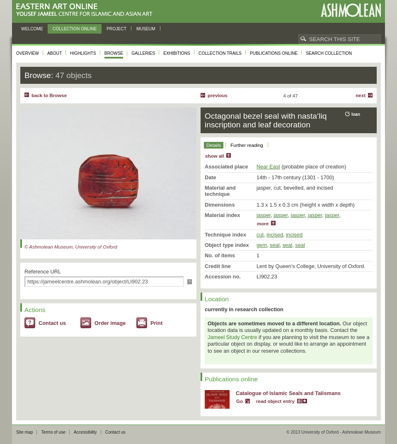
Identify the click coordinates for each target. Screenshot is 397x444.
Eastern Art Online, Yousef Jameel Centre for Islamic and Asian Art (86, 10)
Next (361, 95)
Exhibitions (176, 53)
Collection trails (220, 53)
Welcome (32, 29)
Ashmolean (351, 10)
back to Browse (49, 95)
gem (262, 245)
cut (260, 235)
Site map (24, 432)
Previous (218, 95)
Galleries (143, 53)
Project (116, 29)
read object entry (275, 401)
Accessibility (85, 432)
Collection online (75, 29)
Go (239, 401)
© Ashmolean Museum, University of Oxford (70, 246)
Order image (110, 323)
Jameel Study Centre (232, 337)
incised (274, 235)
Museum (145, 29)
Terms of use (53, 432)
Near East (268, 166)
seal (274, 245)
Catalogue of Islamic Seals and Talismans (288, 393)
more (263, 223)
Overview (27, 53)
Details (213, 145)
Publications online (274, 53)
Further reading (246, 145)
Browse (113, 53)
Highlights (83, 53)
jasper (264, 215)
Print (156, 323)
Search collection (329, 53)
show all (214, 156)
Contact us (52, 323)
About (54, 53)
